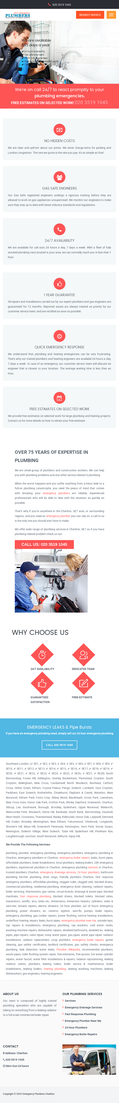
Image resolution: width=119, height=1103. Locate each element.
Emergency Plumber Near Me (83, 1021)
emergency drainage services (58, 872)
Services (70, 1001)
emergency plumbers (56, 493)
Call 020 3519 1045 (59, 745)
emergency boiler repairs (75, 857)
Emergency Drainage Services (83, 1007)
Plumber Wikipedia (68, 949)
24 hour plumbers (88, 872)
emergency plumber (58, 516)
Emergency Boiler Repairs (81, 1034)
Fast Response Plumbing (80, 1014)
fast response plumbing (35, 896)
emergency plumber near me (78, 920)
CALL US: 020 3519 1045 (44, 544)
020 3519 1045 (61, 4)
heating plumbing (55, 969)
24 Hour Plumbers (76, 1027)
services (93, 867)
